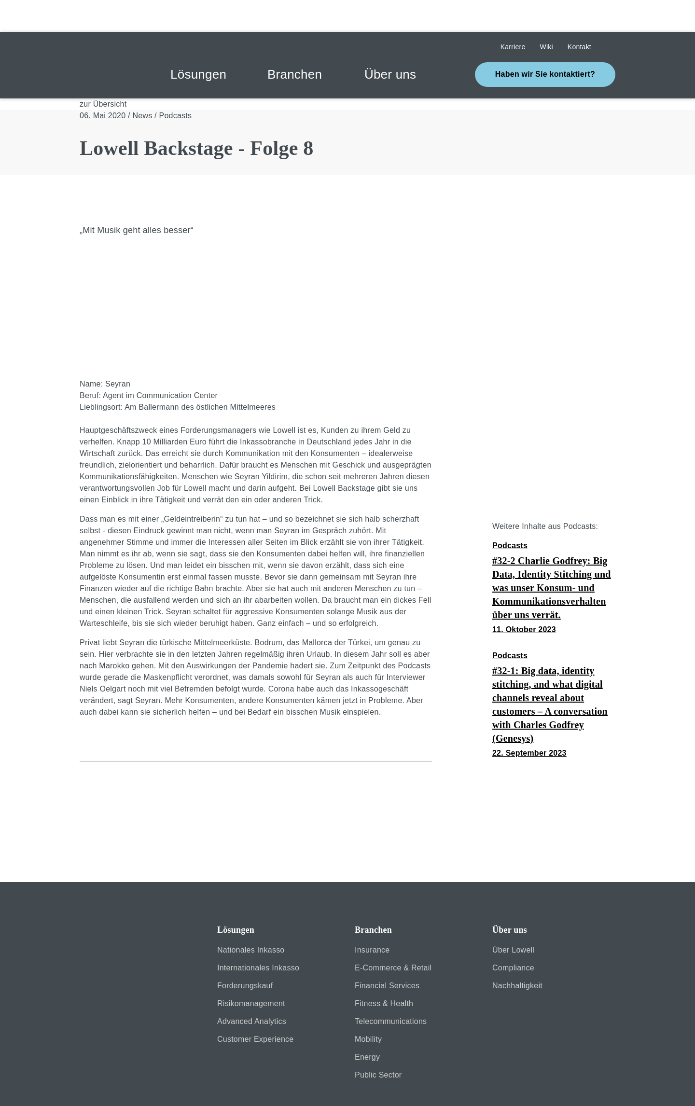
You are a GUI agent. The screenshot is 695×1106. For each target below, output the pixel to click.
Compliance (513, 936)
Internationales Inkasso (258, 936)
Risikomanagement (251, 972)
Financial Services (387, 954)
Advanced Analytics (251, 989)
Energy (367, 1025)
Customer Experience (255, 1007)
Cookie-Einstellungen (506, 1086)
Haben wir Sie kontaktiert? (545, 42)
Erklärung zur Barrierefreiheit (334, 1086)
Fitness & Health (384, 972)
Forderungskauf (245, 954)
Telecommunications (391, 989)
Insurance (372, 918)
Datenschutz (233, 1086)
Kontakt (427, 1086)
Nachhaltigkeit (517, 954)
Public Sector (378, 1043)
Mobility (368, 1007)
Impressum (162, 1086)
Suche (610, 15)
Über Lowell (513, 918)
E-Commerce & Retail (393, 936)
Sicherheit (97, 1086)
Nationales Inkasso (251, 918)
